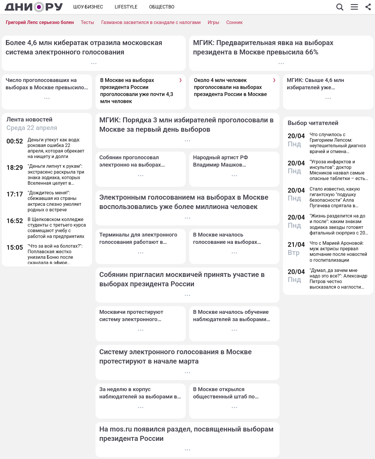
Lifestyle (126, 7)
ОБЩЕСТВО (161, 7)
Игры (213, 22)
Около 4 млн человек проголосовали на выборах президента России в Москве (230, 87)
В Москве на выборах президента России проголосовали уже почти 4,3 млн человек (136, 91)
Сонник (234, 22)
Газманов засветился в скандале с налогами (150, 22)
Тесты (87, 22)
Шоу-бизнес (88, 7)
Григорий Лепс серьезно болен (40, 22)
